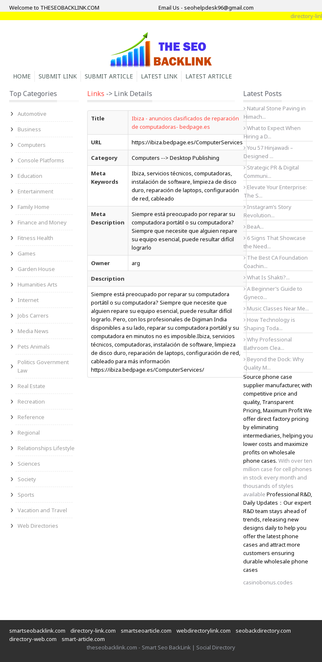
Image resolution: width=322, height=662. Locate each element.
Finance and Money (42, 222)
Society (27, 479)
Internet (28, 300)
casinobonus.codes (268, 582)
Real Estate (31, 386)
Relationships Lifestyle (46, 448)
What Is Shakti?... (267, 277)
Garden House (36, 269)
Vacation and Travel (42, 510)
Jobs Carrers (33, 315)
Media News (33, 331)
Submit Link (58, 76)
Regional (29, 432)
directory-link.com (93, 630)
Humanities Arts (37, 284)
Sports (26, 494)
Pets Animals (34, 346)
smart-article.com (83, 639)
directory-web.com (33, 639)
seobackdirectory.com (263, 630)
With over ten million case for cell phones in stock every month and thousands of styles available (277, 477)
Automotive (32, 113)
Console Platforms (41, 160)
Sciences (29, 463)
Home (22, 76)
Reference (31, 417)
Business (29, 129)
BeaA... (254, 226)
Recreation (31, 401)
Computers (32, 145)
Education (30, 176)
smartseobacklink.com (37, 630)
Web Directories (38, 525)
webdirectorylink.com (204, 630)
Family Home (33, 207)
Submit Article (109, 76)
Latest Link (159, 76)
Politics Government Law (43, 366)
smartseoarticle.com (146, 630)
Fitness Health (35, 238)
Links (95, 93)
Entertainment (35, 191)
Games (27, 253)
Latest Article (208, 76)
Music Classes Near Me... (276, 308)
